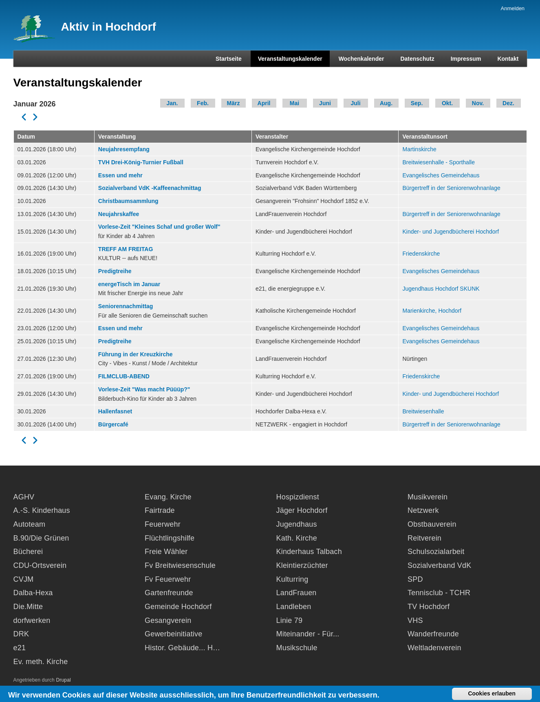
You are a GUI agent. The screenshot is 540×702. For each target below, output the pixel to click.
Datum (26, 136)
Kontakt (507, 58)
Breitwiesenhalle (423, 411)
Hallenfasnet (115, 411)
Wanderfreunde (433, 634)
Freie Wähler (166, 551)
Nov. (478, 103)
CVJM (23, 579)
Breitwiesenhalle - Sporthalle (438, 162)
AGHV (24, 497)
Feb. (203, 103)
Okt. (447, 103)
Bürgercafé (113, 424)
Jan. (172, 103)
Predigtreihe (115, 271)
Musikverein (427, 497)
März (233, 103)
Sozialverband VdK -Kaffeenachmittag (149, 188)
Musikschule (296, 648)
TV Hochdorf (429, 607)
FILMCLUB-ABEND (124, 376)
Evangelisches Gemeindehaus (440, 175)
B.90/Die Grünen (41, 538)
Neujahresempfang (124, 149)
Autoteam (29, 524)
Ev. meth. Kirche (40, 662)
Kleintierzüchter (302, 565)
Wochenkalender (361, 58)
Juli (355, 103)
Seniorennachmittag (125, 306)
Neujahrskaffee (118, 214)
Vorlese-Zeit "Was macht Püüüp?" (144, 389)
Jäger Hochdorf (302, 510)
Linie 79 (289, 620)
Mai (294, 103)
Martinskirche (419, 149)
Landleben (293, 607)
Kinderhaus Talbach (309, 551)
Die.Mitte (28, 607)
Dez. (508, 103)
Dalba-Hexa (33, 593)
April (264, 103)
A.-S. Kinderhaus (41, 510)
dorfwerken (32, 620)
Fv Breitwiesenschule (180, 565)
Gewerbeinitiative (173, 634)
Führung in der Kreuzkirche (135, 354)
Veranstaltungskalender (290, 58)
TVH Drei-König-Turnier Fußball (140, 162)
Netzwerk (423, 510)
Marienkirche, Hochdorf (431, 310)
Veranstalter (272, 136)
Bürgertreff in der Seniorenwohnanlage (451, 188)
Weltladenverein (434, 648)
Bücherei (28, 551)
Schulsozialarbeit (436, 551)
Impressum (466, 58)
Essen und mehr (120, 175)
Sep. (417, 103)
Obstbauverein (432, 524)
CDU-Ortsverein (40, 565)
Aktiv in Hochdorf (108, 26)
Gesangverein (168, 620)
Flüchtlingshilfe (169, 538)
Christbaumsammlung (128, 201)
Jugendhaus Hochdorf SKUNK (440, 288)
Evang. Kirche (168, 497)
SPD (415, 579)
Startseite (229, 58)
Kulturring (292, 579)
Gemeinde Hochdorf (178, 607)
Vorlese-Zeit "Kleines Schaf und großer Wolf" (159, 226)
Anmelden (513, 8)
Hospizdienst (297, 497)
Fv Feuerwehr (168, 579)
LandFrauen (296, 593)
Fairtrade (160, 510)
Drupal (63, 680)
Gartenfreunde (169, 593)
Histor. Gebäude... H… (182, 648)
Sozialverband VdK (440, 565)
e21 (19, 648)
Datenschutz (417, 58)
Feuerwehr (163, 524)
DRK (21, 634)
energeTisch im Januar (129, 284)
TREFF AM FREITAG (125, 249)
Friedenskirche (421, 253)
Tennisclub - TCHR (439, 593)
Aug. (386, 103)
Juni (325, 103)
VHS (415, 620)
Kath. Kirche (296, 538)
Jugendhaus (296, 524)
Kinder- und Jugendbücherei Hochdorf (450, 231)
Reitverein (424, 538)
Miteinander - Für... (307, 634)
